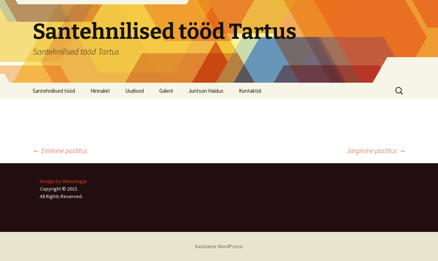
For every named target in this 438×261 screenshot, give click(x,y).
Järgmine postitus (376, 150)
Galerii (166, 90)
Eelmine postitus (60, 150)
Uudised (134, 90)
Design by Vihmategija (63, 181)
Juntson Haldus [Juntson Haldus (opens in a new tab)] (205, 90)
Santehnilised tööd (54, 90)
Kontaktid (250, 90)
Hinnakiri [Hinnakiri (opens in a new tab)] (100, 90)
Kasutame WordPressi (219, 246)
